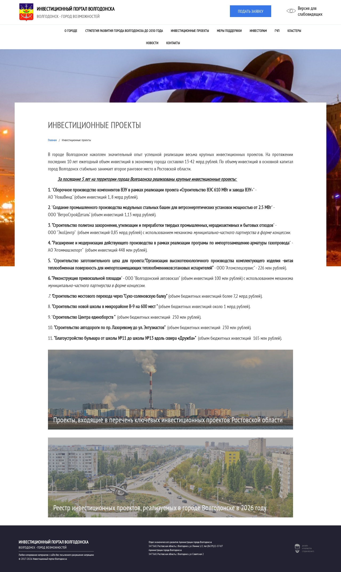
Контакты (173, 43)
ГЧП (277, 30)
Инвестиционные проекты (190, 30)
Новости (152, 43)
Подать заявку (250, 11)
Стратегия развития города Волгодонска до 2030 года (124, 30)
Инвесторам (258, 30)
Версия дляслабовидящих (310, 11)
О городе (70, 30)
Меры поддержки (229, 30)
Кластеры (294, 30)
